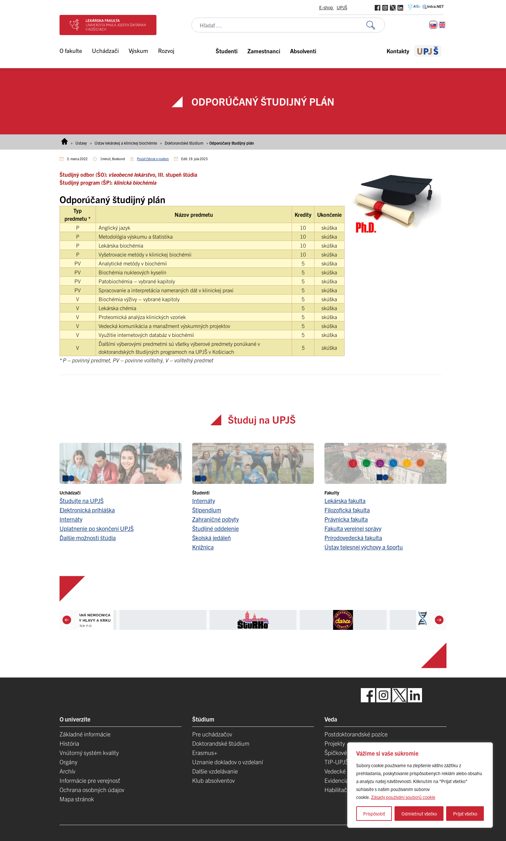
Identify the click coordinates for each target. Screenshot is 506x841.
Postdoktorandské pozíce (356, 734)
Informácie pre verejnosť (90, 780)
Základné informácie (85, 734)
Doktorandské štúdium (184, 142)
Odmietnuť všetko (419, 814)
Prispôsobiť (374, 814)
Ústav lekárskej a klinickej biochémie (126, 142)
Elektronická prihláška (87, 510)
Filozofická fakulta (347, 510)
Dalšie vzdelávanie (215, 771)
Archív (67, 771)
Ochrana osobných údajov (92, 789)
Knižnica (203, 547)
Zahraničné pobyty (215, 519)
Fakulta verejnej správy (352, 528)
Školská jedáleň (211, 537)
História (69, 743)
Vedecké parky (342, 771)
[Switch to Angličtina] (442, 24)
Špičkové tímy (341, 752)
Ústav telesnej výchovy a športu (363, 547)
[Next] (439, 620)
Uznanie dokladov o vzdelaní (227, 762)
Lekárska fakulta (344, 500)
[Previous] (67, 620)
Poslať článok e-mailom (153, 159)
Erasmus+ (204, 752)
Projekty (334, 743)
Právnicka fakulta (346, 519)
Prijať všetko (465, 814)
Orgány (68, 762)
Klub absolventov (213, 780)
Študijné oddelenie (215, 528)
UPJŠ (342, 7)
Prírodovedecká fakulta (353, 537)
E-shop (326, 7)
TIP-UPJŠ (336, 762)
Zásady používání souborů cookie (403, 797)
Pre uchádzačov (212, 734)
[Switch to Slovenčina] (433, 24)
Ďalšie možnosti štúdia (88, 537)
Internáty (71, 519)
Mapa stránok (77, 799)
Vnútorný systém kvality (89, 752)
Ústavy (81, 142)
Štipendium (206, 510)
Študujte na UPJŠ (82, 500)
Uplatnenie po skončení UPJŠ (97, 528)
